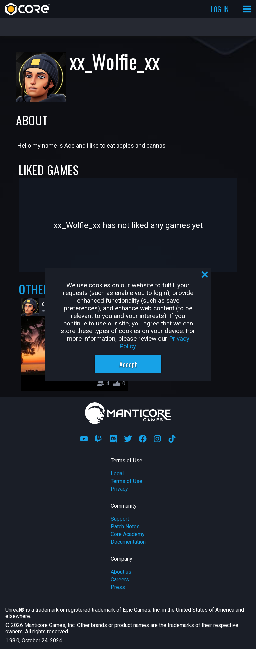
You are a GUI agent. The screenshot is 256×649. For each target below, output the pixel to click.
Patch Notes (125, 526)
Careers (120, 579)
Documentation (128, 542)
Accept (128, 364)
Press (118, 587)
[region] (128, 324)
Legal (117, 473)
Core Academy (128, 534)
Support (120, 519)
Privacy (119, 489)
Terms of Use (126, 481)
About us (121, 572)
